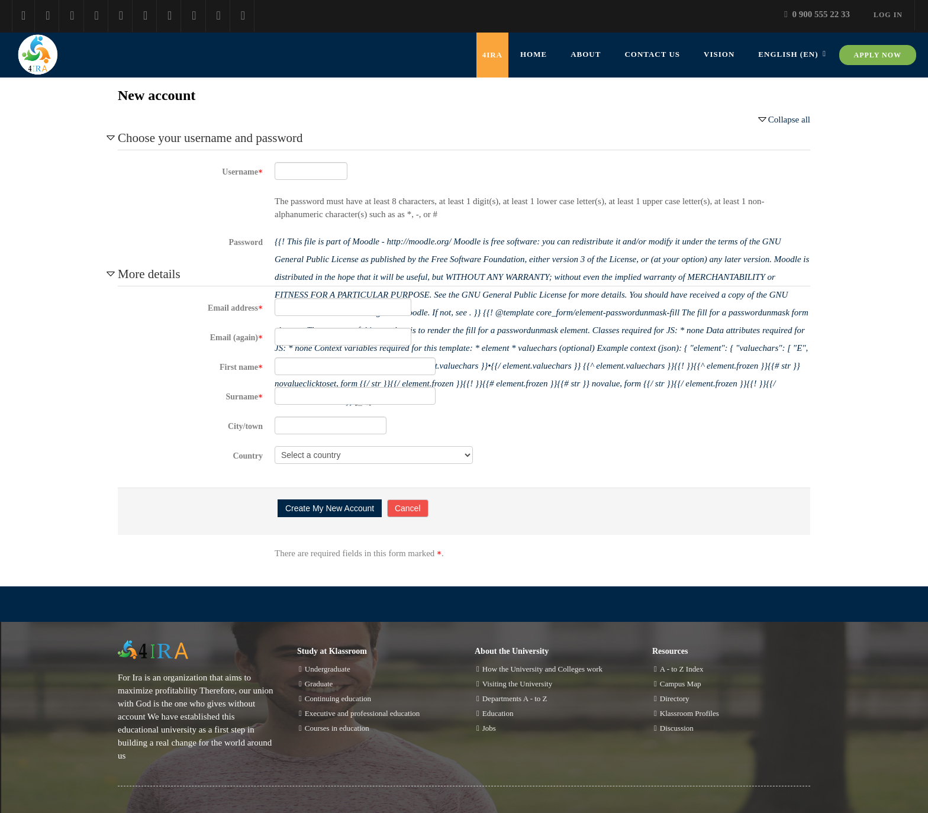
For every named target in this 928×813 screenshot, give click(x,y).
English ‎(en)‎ (788, 54)
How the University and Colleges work (542, 668)
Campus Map (680, 683)
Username (242, 171)
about (586, 54)
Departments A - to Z (514, 698)
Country (248, 455)
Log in (888, 15)
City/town (245, 426)
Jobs (489, 728)
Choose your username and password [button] (210, 138)
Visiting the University (517, 683)
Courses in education (337, 728)
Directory (674, 698)
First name (241, 367)
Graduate (319, 683)
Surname (244, 396)
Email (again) (236, 337)
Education (498, 713)
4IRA (492, 54)
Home (533, 54)
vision (719, 54)
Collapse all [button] (789, 119)
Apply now (877, 55)
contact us (652, 54)
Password (245, 242)
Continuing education (338, 698)
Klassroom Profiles (689, 713)
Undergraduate (327, 668)
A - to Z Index (682, 668)
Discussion (677, 728)
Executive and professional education (362, 713)
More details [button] (149, 274)
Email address (235, 308)
